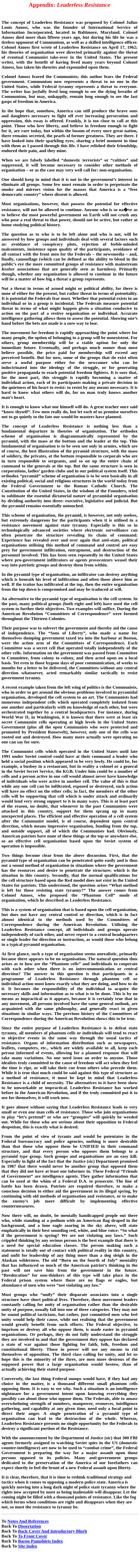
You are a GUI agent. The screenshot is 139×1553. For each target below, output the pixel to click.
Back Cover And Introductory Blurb (52, 1531)
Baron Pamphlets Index (40, 1541)
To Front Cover (32, 1536)
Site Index (27, 1546)
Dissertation (29, 1526)
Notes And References (28, 1521)
